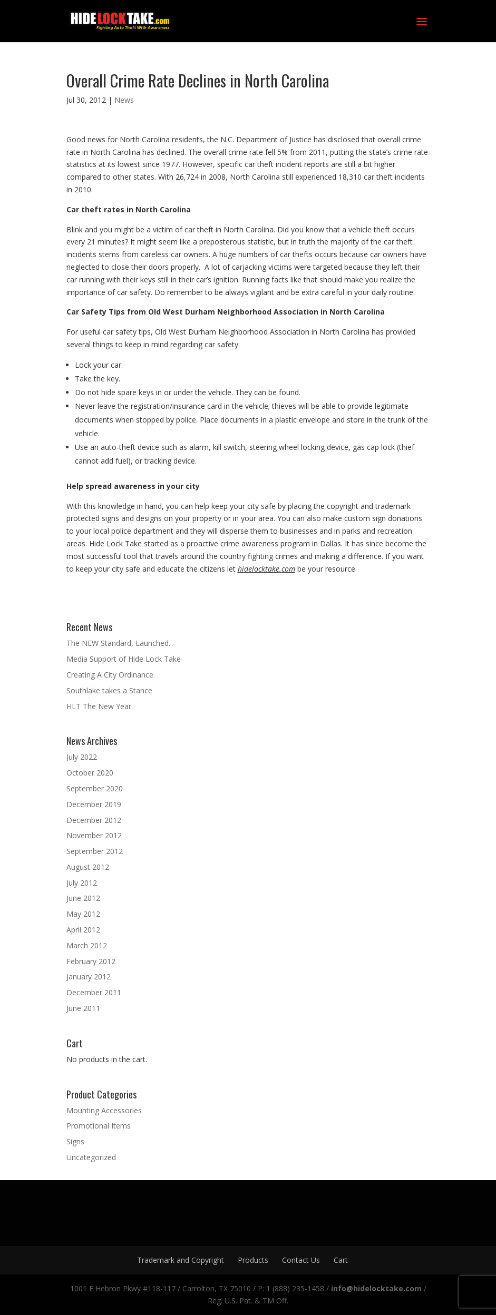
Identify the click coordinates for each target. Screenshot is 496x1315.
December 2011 (93, 992)
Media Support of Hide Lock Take (123, 659)
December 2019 (93, 804)
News (124, 100)
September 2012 (94, 851)
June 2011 (83, 1008)
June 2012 (83, 898)
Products (253, 1260)
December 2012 (93, 820)
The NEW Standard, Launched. (118, 643)
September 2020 (94, 788)
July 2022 (81, 757)
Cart (341, 1260)
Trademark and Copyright (180, 1260)
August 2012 (87, 867)
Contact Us (301, 1260)
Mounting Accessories (104, 1110)
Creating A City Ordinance (109, 675)
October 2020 (89, 773)
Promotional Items (98, 1126)
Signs (75, 1141)
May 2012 (83, 914)
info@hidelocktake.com (376, 1288)
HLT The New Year (98, 706)
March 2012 (86, 945)
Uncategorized (91, 1157)
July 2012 (81, 883)
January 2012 (88, 976)
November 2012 (94, 835)
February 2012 (90, 961)
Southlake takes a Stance (109, 690)
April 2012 (83, 930)
